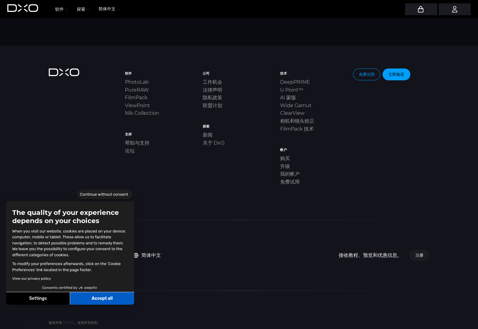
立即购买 (396, 74)
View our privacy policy (31, 278)
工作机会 (212, 82)
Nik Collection (142, 113)
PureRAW (137, 90)
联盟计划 (212, 105)
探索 (83, 9)
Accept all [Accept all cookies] (101, 298)
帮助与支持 (137, 143)
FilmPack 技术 (297, 129)
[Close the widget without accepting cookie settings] (104, 194)
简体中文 (147, 255)
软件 (61, 9)
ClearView (292, 113)
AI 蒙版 (288, 97)
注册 (419, 255)
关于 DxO (213, 143)
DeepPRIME (295, 82)
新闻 (207, 135)
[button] (9, 322)
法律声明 (212, 90)
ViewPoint (137, 105)
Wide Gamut (296, 105)
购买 (285, 158)
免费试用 (290, 182)
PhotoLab (137, 82)
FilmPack (136, 97)
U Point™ (291, 90)
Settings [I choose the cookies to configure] (38, 298)
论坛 (130, 151)
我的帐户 (290, 174)
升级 (285, 166)
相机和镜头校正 (297, 121)
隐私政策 (212, 97)
